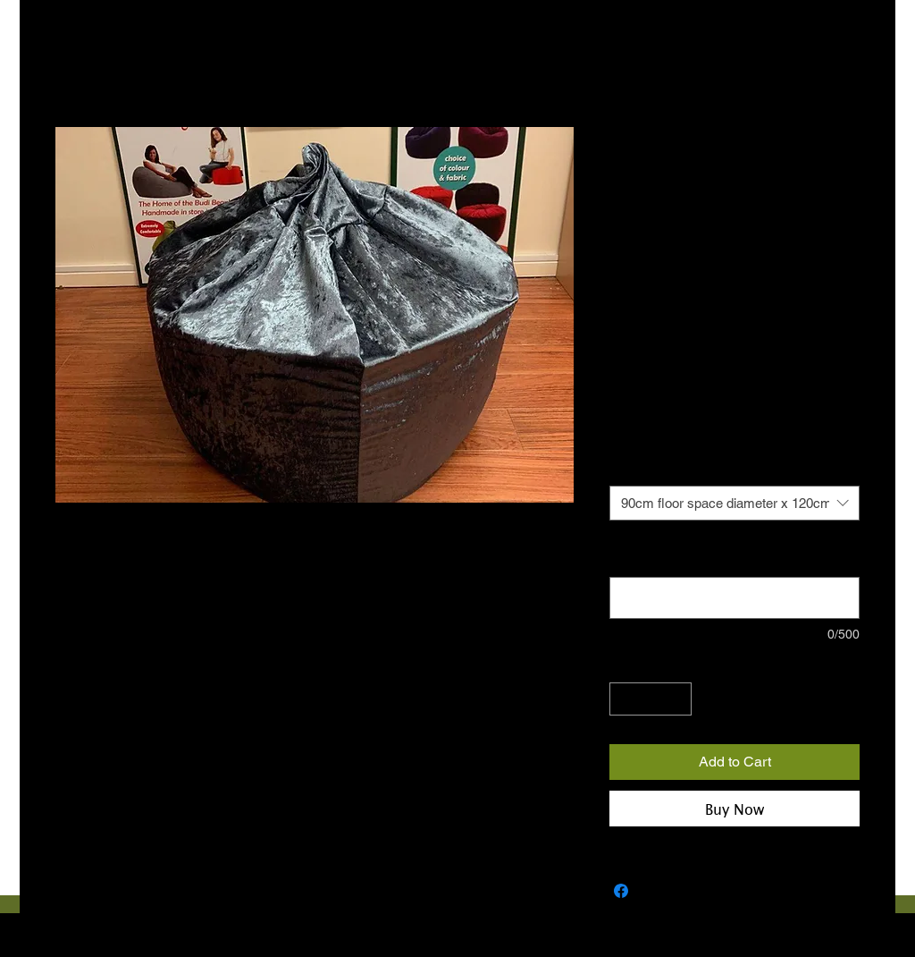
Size (625, 469)
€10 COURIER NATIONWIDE (691, 394)
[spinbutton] (650, 699)
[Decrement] (623, 699)
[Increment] (678, 699)
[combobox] (734, 503)
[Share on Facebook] (621, 891)
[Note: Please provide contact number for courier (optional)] (734, 598)
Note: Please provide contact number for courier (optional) (723, 552)
